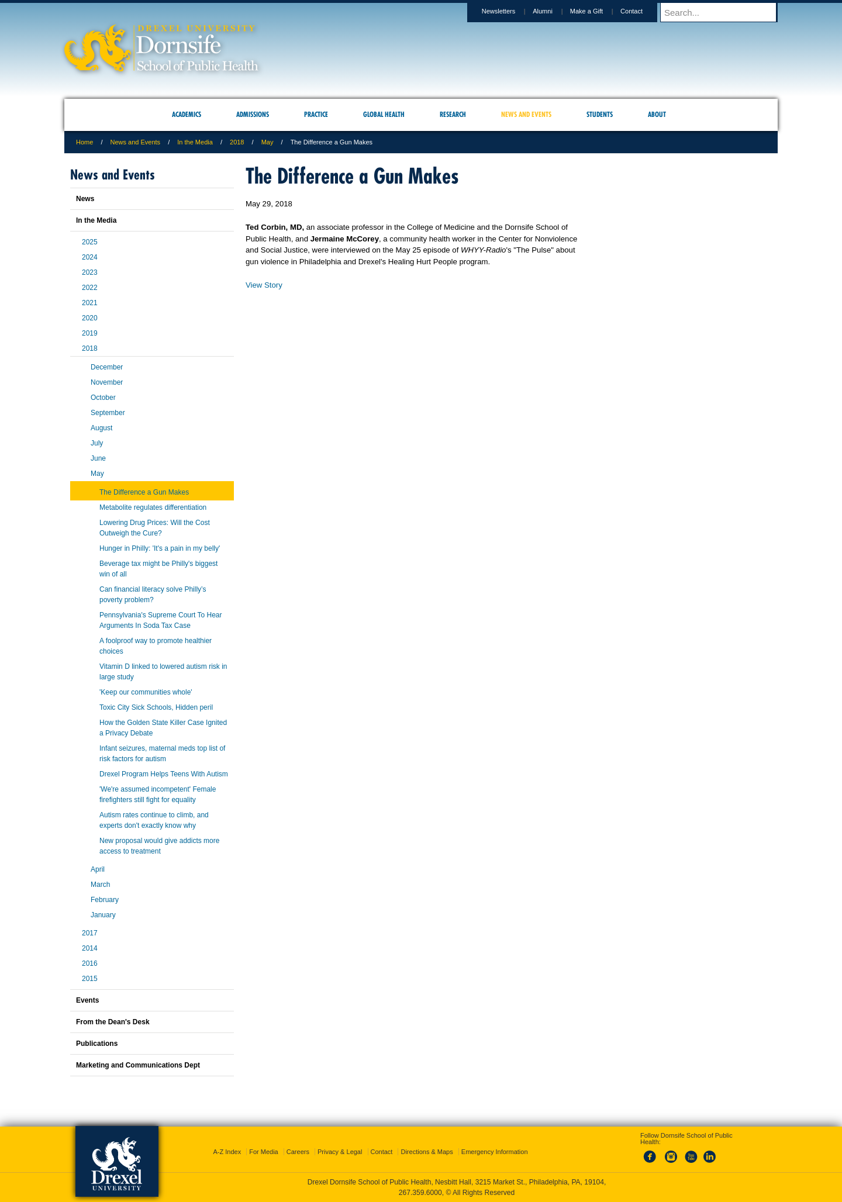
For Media (263, 1151)
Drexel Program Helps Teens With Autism (163, 774)
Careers (298, 1151)
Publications (97, 1043)
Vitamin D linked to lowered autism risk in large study (163, 671)
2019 (90, 333)
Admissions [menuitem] (252, 114)
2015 (90, 979)
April (98, 869)
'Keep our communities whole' (145, 692)
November (107, 382)
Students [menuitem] (599, 114)
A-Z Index (227, 1151)
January (103, 915)
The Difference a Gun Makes (144, 492)
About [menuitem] (657, 114)
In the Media (195, 142)
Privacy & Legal (340, 1151)
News (85, 199)
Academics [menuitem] (186, 114)
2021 (90, 303)
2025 (90, 242)
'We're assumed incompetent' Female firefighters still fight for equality (157, 794)
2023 (90, 272)
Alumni (554, 11)
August (101, 428)
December (107, 367)
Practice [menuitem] (316, 114)
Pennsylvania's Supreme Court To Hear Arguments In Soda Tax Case (160, 620)
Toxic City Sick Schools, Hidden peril (156, 707)
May (267, 142)
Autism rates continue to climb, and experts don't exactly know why (154, 820)
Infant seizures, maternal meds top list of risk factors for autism (162, 753)
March (100, 884)
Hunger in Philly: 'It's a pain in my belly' (159, 548)
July (97, 443)
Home (84, 142)
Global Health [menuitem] (384, 114)
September (108, 413)
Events (87, 1000)
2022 (90, 288)
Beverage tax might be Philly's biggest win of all (158, 568)
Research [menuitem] (453, 114)
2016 (90, 963)
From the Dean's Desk (113, 1022)
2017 (90, 933)
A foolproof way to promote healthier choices (155, 646)
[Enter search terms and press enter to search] (724, 12)
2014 (90, 948)
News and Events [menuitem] (526, 114)
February (105, 900)
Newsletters (509, 11)
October (103, 397)
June (98, 458)
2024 (90, 257)
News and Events (136, 142)
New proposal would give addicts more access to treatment (159, 846)
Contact (643, 11)
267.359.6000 (420, 1193)
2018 (237, 142)
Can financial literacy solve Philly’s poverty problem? (152, 594)
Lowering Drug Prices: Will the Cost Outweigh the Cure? (154, 528)
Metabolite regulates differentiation (152, 507)
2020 (90, 318)
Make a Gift (597, 11)
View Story (264, 285)
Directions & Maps (427, 1151)
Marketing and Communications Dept (138, 1065)
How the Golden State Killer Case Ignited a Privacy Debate (163, 728)
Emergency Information (494, 1151)
